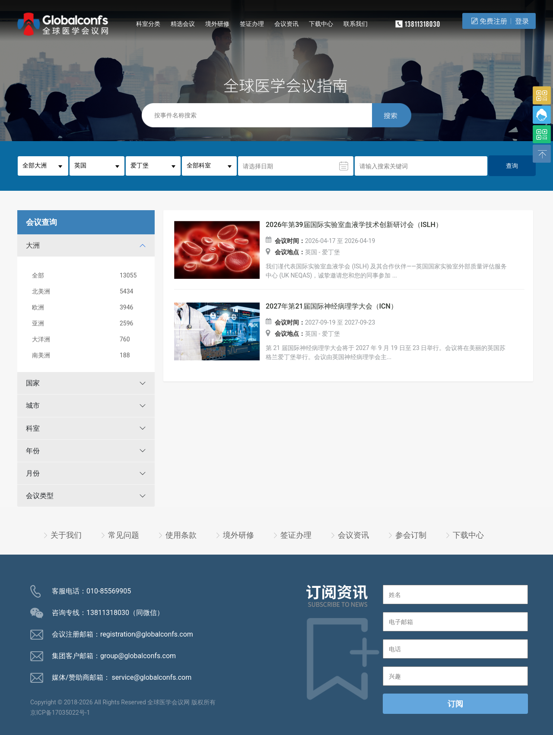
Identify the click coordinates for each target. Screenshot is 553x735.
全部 (87, 276)
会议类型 (40, 496)
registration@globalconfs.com (146, 634)
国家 (33, 383)
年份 (33, 451)
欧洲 (87, 307)
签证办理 (252, 23)
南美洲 (87, 355)
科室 (33, 428)
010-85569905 (108, 591)
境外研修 (217, 23)
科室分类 (148, 23)
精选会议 (183, 23)
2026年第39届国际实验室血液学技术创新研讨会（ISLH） (354, 225)
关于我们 (66, 534)
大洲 (33, 245)
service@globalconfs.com (152, 677)
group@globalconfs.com (138, 656)
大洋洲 (87, 339)
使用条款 (181, 534)
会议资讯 (286, 23)
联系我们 (355, 23)
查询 (512, 165)
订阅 (455, 703)
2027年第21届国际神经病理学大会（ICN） (331, 306)
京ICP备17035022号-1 (60, 712)
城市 (33, 405)
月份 (33, 473)
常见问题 (123, 534)
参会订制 (410, 534)
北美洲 (87, 292)
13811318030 (107, 613)
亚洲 (87, 323)
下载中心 (321, 23)
